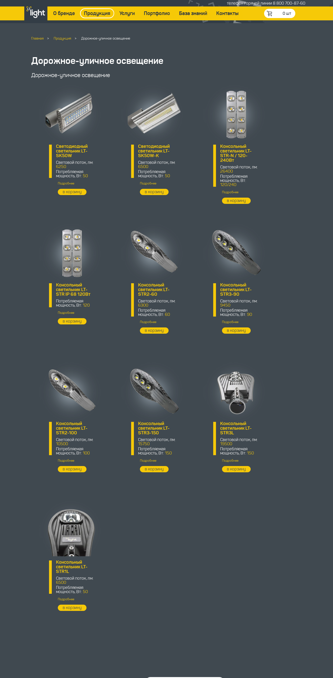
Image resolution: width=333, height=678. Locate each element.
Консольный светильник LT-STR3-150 (267, 289)
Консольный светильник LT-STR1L (132, 428)
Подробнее (59, 183)
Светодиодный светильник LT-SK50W (64, 151)
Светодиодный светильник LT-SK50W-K (132, 151)
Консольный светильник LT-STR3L (64, 428)
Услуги (127, 13)
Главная (37, 38)
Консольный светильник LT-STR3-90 (132, 289)
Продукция (97, 13)
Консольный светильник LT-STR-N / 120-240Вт (200, 153)
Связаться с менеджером (181, 570)
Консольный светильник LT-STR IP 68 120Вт (269, 151)
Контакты (227, 13)
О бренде (64, 13)
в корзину (65, 191)
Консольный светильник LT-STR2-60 (64, 289)
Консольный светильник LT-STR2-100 (200, 289)
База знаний (193, 13)
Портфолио (157, 13)
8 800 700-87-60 (289, 3)
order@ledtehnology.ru (137, 622)
